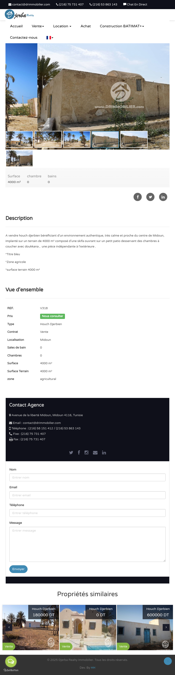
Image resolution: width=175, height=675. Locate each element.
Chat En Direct (135, 4)
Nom (12, 469)
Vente (38, 26)
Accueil (16, 26)
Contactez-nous (23, 37)
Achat (85, 26)
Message (15, 523)
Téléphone (16, 505)
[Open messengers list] (11, 661)
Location (62, 26)
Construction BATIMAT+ (122, 26)
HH (93, 668)
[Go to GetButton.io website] (11, 670)
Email (13, 487)
